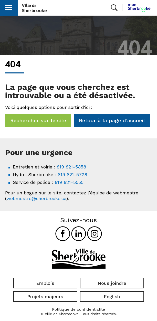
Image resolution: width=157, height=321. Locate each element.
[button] (8, 6)
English (112, 296)
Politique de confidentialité (78, 309)
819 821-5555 (69, 182)
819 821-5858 (71, 166)
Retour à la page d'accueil (112, 120)
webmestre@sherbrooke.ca (36, 198)
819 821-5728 (72, 174)
